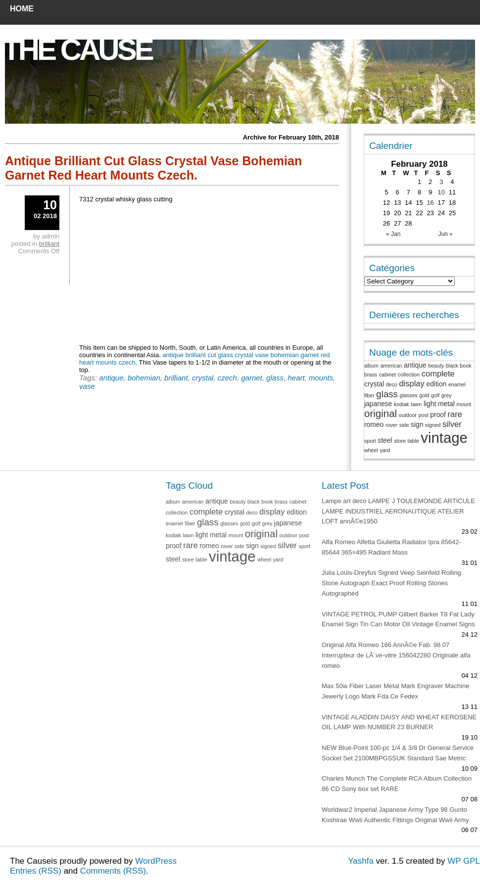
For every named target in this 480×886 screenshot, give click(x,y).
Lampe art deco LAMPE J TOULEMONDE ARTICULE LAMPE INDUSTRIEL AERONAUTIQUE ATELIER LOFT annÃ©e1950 (398, 511)
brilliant (176, 377)
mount (463, 404)
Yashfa (361, 861)
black (452, 366)
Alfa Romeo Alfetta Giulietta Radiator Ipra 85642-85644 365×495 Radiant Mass (391, 547)
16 (430, 202)
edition (436, 384)
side (404, 425)
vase (87, 386)
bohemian (144, 377)
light (430, 404)
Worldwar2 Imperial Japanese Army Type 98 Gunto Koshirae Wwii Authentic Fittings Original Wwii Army (395, 815)
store (400, 441)
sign (417, 424)
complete (438, 373)
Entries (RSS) (35, 871)
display (411, 383)
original (380, 413)
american (391, 366)
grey (446, 395)
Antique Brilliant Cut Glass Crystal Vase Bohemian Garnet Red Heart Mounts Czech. (153, 168)
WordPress (156, 861)
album (371, 366)
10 (441, 192)
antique (111, 377)
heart (296, 377)
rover (391, 425)
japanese (378, 404)
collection (409, 374)
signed (432, 425)
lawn (416, 404)
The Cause (77, 49)
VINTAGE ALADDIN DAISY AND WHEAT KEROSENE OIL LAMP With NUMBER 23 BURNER (399, 722)
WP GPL (463, 861)
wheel (371, 450)
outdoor (408, 415)
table (413, 441)
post (424, 415)
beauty (436, 366)
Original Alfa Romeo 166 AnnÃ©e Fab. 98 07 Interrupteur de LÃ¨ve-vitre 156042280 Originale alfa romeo (396, 655)
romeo (374, 424)
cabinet (387, 374)
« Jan (393, 234)
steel (385, 440)
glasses (409, 395)
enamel (457, 384)
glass (275, 377)
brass (370, 374)
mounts (321, 377)
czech (227, 377)
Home (22, 8)
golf (435, 395)
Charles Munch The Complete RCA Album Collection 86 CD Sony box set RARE (397, 784)
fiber (369, 395)
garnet (251, 377)
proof (438, 415)
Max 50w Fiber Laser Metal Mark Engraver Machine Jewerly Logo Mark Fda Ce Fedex (395, 691)
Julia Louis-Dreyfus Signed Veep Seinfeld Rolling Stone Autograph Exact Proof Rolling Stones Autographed (391, 583)
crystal (202, 377)
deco (391, 384)
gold (424, 395)
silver (452, 424)
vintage (444, 437)
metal (446, 404)
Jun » (445, 234)
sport (370, 441)
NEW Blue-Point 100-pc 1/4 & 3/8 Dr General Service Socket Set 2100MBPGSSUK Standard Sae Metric (398, 753)
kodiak (401, 404)
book (465, 366)
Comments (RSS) (113, 871)
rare (455, 414)
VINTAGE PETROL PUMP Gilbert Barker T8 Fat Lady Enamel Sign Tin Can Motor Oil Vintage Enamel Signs (398, 619)
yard (385, 450)
